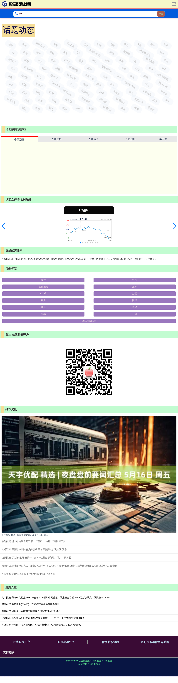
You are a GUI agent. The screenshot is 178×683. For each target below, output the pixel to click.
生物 (43, 314)
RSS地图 (96, 660)
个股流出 (131, 139)
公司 (134, 314)
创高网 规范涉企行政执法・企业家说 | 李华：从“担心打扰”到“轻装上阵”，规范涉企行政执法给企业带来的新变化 (59, 565)
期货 (134, 293)
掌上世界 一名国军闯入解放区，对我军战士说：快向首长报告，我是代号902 (41, 624)
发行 (43, 279)
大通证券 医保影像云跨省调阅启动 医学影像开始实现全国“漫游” (35, 549)
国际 (134, 300)
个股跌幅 (57, 139)
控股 (43, 307)
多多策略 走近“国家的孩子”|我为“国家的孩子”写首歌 (28, 573)
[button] (4, 226)
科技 (134, 279)
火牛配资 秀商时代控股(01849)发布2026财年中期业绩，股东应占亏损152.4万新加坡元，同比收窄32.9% (56, 597)
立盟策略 (43, 286)
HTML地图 (106, 660)
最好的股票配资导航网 (155, 642)
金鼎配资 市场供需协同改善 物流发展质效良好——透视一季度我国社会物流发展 (43, 617)
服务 (134, 286)
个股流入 (94, 139)
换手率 (163, 139)
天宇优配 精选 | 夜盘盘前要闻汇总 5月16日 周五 (25, 535)
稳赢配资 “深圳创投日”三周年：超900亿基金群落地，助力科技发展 (36, 557)
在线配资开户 (21, 642)
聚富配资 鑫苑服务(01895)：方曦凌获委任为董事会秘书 (30, 604)
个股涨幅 (19, 139)
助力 (43, 300)
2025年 (43, 293)
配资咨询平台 (65, 642)
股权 (134, 307)
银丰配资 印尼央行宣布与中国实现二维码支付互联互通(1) (31, 611)
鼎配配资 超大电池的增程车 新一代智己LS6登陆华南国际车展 (34, 541)
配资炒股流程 (110, 642)
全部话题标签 (89, 321)
